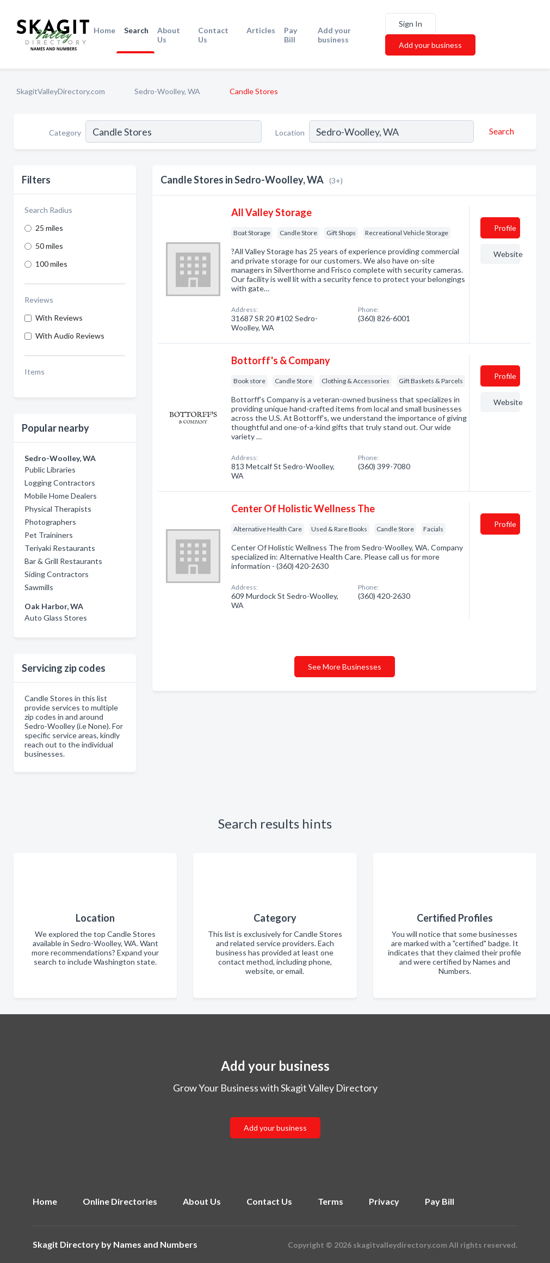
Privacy (384, 1201)
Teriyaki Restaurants (59, 548)
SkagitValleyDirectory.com (60, 91)
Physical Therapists (57, 508)
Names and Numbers (155, 1244)
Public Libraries (50, 469)
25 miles (49, 227)
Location (290, 132)
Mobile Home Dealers (60, 495)
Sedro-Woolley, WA (167, 91)
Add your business (334, 35)
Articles (260, 30)
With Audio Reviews (69, 335)
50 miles (49, 245)
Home (104, 30)
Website (506, 254)
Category (65, 132)
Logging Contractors (59, 482)
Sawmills (38, 587)
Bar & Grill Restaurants (63, 561)
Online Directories (120, 1201)
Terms (330, 1201)
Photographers (50, 521)
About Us (168, 35)
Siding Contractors (56, 574)
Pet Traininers (48, 534)
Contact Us (213, 35)
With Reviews (59, 317)
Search (136, 30)
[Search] (499, 131)
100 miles (51, 263)
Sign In (410, 23)
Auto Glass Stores (55, 617)
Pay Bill (290, 35)
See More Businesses (344, 666)
